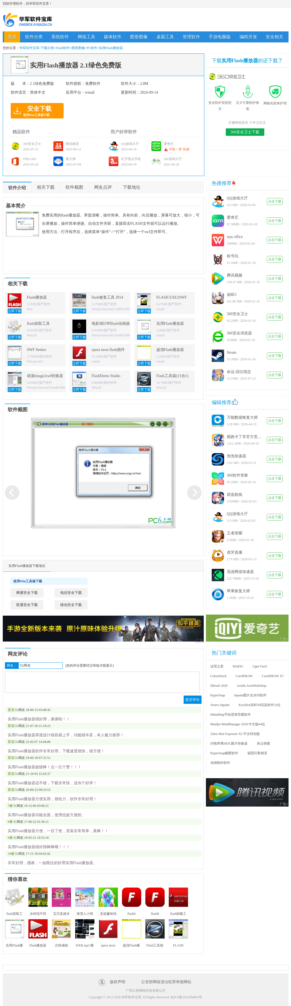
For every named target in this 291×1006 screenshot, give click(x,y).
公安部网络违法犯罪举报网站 (166, 982)
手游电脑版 (220, 36)
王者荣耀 (234, 533)
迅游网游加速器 (240, 572)
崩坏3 (231, 295)
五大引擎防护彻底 (247, 103)
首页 (12, 36)
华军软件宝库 (27, 19)
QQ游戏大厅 (237, 198)
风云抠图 (263, 743)
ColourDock (218, 676)
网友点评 (103, 187)
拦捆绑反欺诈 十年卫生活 (247, 123)
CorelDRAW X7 (273, 676)
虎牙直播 (234, 552)
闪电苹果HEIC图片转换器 (229, 743)
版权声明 (117, 982)
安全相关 (274, 36)
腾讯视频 (234, 275)
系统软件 (60, 36)
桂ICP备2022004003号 (186, 997)
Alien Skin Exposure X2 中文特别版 (235, 734)
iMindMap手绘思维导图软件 (230, 714)
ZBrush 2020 (219, 686)
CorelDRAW (244, 676)
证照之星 (217, 666)
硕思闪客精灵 (257, 753)
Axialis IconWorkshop (251, 686)
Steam (231, 352)
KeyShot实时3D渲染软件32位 (260, 705)
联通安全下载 (27, 605)
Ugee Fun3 (259, 666)
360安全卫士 (237, 314)
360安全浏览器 (239, 333)
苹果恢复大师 (238, 591)
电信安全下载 (71, 593)
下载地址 (131, 187)
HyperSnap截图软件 (224, 753)
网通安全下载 (27, 593)
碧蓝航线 (234, 495)
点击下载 (274, 201)
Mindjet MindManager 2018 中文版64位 (237, 724)
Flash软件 (63, 48)
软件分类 (34, 36)
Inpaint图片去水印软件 (250, 695)
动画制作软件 (220, 763)
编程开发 (248, 36)
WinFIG (238, 666)
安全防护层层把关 (220, 103)
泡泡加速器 (236, 456)
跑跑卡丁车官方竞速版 (245, 437)
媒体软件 (112, 36)
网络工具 (86, 36)
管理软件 (191, 36)
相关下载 (46, 187)
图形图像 (139, 36)
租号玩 (232, 256)
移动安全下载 (71, 605)
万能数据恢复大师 (242, 417)
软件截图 (74, 187)
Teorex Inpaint (220, 705)
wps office (235, 237)
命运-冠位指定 (239, 372)
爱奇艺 (232, 217)
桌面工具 (165, 36)
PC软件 (92, 48)
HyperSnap (217, 695)
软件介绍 (17, 187)
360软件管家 (237, 475)
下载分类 (47, 48)
